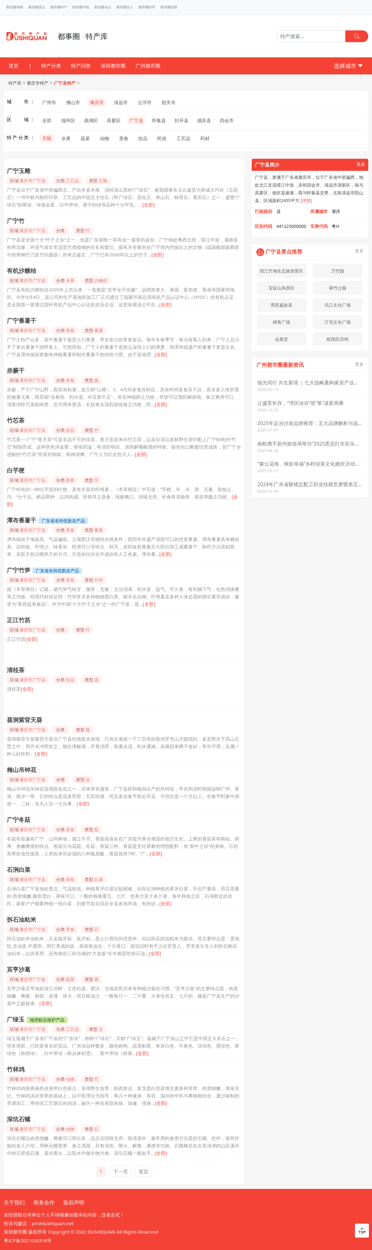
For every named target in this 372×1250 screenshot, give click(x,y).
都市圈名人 (124, 7)
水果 (66, 138)
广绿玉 (15, 1019)
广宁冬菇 (18, 820)
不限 (46, 138)
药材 (205, 138)
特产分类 (51, 65)
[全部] (148, 205)
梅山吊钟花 (21, 770)
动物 (104, 138)
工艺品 (183, 138)
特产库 (14, 83)
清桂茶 (15, 670)
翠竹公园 (337, 288)
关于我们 (14, 1202)
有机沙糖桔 (21, 271)
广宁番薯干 (21, 321)
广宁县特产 (65, 83)
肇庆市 (97, 102)
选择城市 (348, 65)
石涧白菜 (18, 870)
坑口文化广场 (338, 305)
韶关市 (168, 102)
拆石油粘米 (21, 919)
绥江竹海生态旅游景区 (281, 271)
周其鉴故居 (281, 305)
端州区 (68, 120)
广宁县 (136, 120)
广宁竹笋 (18, 570)
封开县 (181, 120)
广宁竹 (15, 221)
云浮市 (145, 102)
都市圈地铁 (14, 7)
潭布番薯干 (21, 520)
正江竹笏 (18, 620)
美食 (123, 138)
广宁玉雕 (18, 171)
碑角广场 (281, 322)
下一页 (120, 1171)
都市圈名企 (102, 7)
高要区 (114, 120)
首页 (14, 65)
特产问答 (81, 65)
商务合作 (44, 1202)
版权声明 (73, 1202)
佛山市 (73, 102)
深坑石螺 (18, 1119)
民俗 (161, 138)
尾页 (143, 1171)
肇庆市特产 (37, 83)
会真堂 (281, 339)
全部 (46, 120)
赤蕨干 (15, 370)
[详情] (306, 200)
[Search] (310, 36)
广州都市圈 (147, 65)
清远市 (121, 102)
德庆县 (204, 120)
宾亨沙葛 (18, 969)
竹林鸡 (15, 1069)
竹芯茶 (15, 420)
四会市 (227, 120)
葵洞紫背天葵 (24, 720)
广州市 (49, 102)
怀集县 (159, 120)
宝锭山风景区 (281, 288)
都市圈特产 (58, 7)
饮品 (143, 138)
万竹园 (337, 271)
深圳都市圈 (113, 65)
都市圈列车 (146, 7)
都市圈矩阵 (168, 7)
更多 (360, 164)
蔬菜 (85, 138)
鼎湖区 (91, 120)
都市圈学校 (80, 7)
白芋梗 (15, 470)
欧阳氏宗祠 (337, 339)
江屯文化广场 (338, 322)
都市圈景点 (36, 7)
